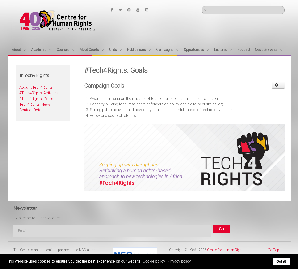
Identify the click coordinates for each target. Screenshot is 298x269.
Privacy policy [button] (179, 261)
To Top (273, 250)
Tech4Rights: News (35, 104)
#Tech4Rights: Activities (38, 93)
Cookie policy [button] (154, 261)
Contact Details (32, 110)
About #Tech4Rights (36, 87)
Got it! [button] (281, 261)
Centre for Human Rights (225, 250)
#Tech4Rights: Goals (36, 98)
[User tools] (278, 85)
